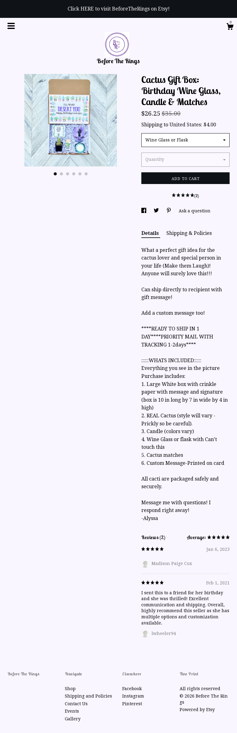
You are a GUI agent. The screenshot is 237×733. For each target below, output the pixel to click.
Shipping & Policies (189, 233)
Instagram (133, 696)
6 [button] (86, 173)
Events (72, 711)
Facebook (132, 688)
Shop (70, 688)
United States (185, 125)
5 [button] (79, 173)
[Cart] (230, 27)
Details (150, 233)
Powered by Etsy (197, 709)
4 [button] (73, 173)
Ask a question (194, 210)
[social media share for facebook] (144, 210)
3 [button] (67, 173)
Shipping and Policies (88, 696)
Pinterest (132, 703)
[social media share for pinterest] (169, 210)
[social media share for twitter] (157, 210)
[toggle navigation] (11, 26)
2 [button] (61, 173)
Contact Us (76, 703)
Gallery (73, 718)
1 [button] (55, 173)
